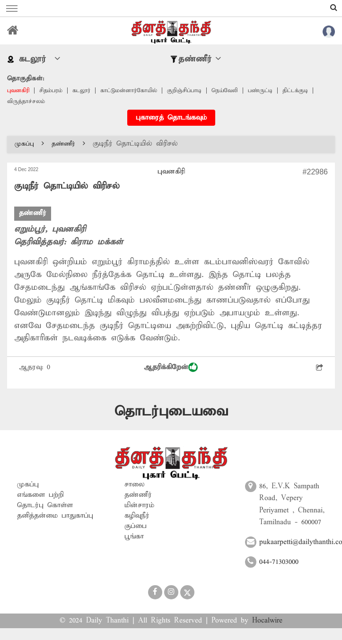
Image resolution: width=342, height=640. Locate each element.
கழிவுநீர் (136, 515)
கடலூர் (81, 90)
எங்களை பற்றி (40, 495)
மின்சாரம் (139, 505)
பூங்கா (134, 536)
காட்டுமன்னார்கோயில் (128, 90)
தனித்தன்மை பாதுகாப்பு (55, 515)
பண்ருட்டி (260, 90)
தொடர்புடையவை (171, 411)
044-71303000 (278, 562)
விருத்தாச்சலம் (26, 101)
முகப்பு (29, 144)
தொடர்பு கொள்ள (45, 505)
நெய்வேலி (224, 90)
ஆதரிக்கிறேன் (171, 367)
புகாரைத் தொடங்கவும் (171, 117)
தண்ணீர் (68, 144)
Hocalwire (267, 620)
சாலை (134, 484)
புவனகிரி (18, 90)
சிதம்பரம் (50, 90)
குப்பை (135, 526)
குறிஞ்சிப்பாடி (184, 90)
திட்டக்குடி (295, 90)
